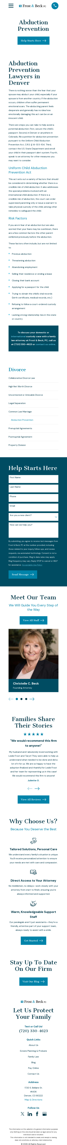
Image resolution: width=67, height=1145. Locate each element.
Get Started (33, 942)
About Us (33, 1046)
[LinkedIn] (30, 1115)
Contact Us (33, 1075)
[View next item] (31, 700)
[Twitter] (22, 1115)
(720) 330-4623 (33, 1032)
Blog (33, 1063)
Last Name (15, 488)
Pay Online (33, 1069)
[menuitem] (33, 378)
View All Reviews (33, 801)
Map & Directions (33, 1101)
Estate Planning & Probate (33, 1052)
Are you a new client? (21, 516)
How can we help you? (21, 526)
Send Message (23, 576)
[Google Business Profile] (44, 1115)
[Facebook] (37, 1115)
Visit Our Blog (33, 983)
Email (12, 507)
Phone (13, 497)
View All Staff (33, 622)
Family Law (33, 1058)
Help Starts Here (33, 41)
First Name (15, 478)
